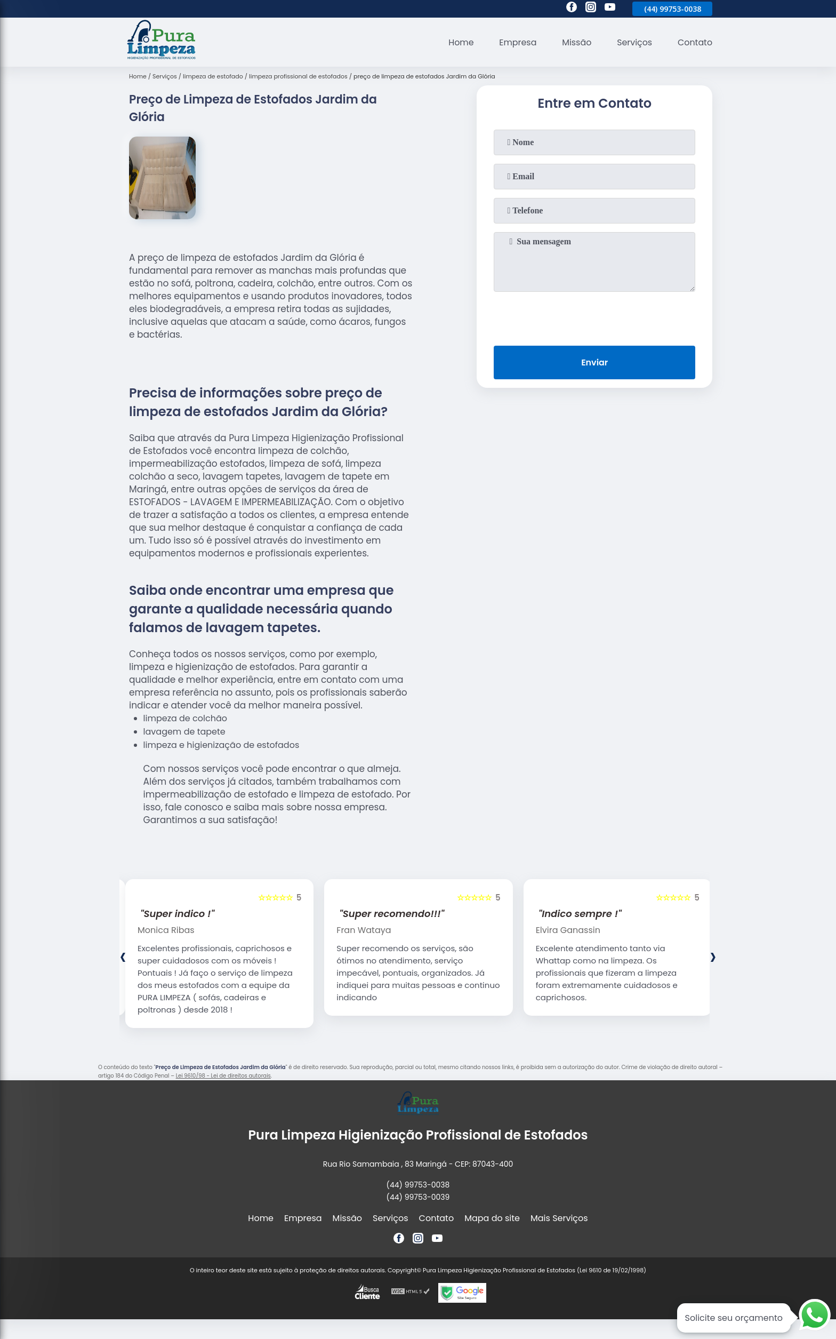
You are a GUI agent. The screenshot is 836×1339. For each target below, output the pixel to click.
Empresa (517, 42)
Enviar (594, 362)
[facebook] (571, 8)
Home (459, 42)
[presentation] (594, 316)
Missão (575, 42)
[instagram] (590, 8)
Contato (694, 42)
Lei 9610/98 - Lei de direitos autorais (223, 1076)
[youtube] (610, 8)
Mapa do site (492, 1218)
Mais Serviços (559, 1218)
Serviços (634, 42)
